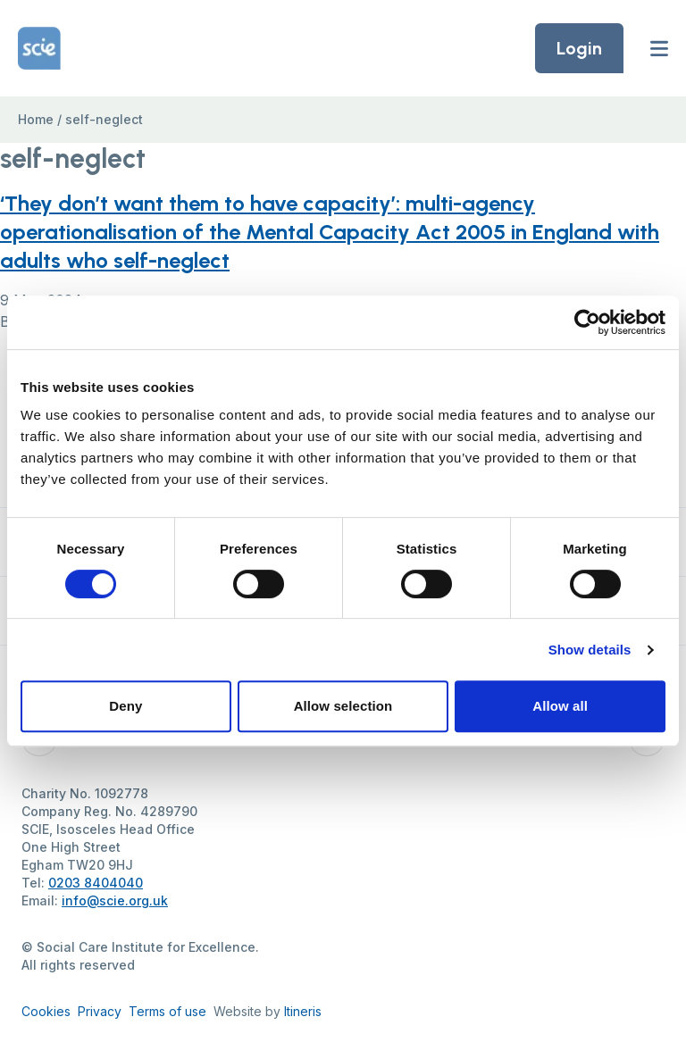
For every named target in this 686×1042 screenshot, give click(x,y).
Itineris (303, 1011)
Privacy (99, 1011)
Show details (590, 649)
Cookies (46, 1011)
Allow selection (343, 705)
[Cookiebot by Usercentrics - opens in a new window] (587, 322)
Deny (125, 705)
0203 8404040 (95, 882)
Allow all (560, 705)
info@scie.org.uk (115, 900)
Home (36, 119)
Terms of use (167, 1011)
